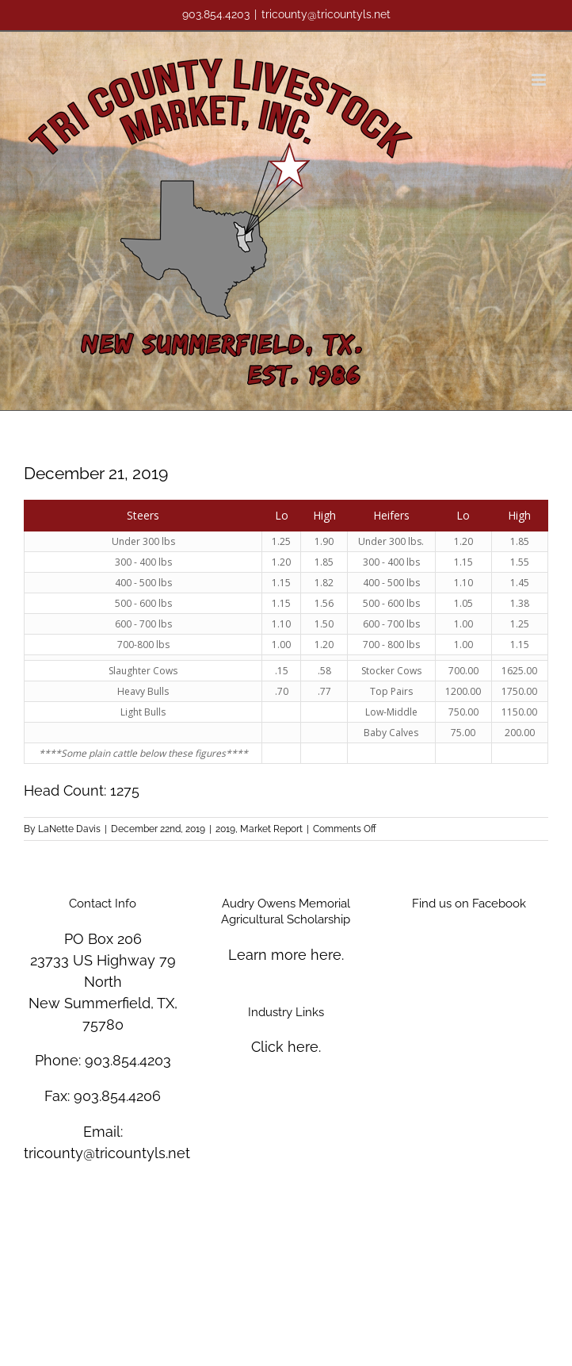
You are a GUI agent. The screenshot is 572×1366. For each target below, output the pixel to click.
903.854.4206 (117, 1096)
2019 (225, 829)
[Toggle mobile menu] (540, 79)
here (326, 954)
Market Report (271, 829)
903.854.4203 (128, 1060)
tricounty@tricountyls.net (326, 14)
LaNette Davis (69, 829)
